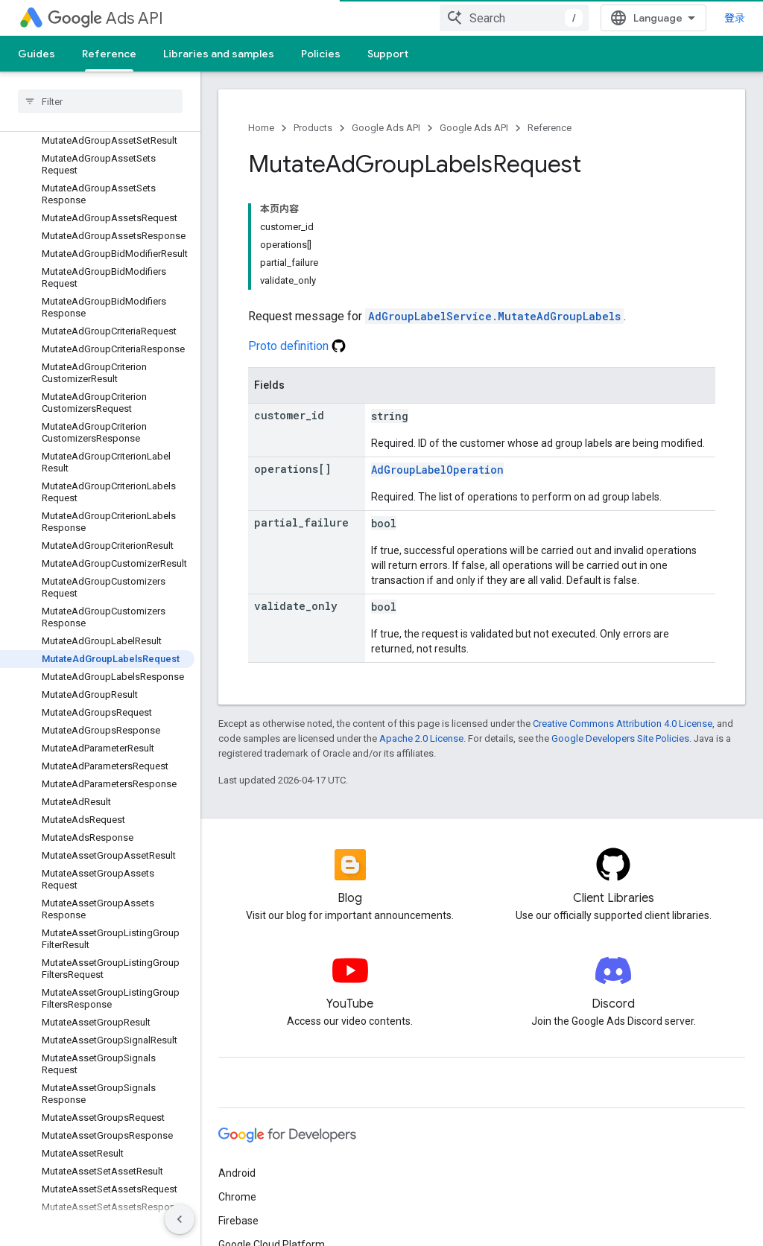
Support (387, 53)
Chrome (237, 1197)
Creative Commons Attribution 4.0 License (622, 723)
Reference (550, 127)
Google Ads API (386, 127)
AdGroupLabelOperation (437, 470)
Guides (36, 53)
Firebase (238, 1221)
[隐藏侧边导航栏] (179, 1219)
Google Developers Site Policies (620, 738)
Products (313, 127)
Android (237, 1173)
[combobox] (526, 17)
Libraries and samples (218, 53)
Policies (321, 53)
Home (261, 127)
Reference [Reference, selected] (109, 53)
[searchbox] (100, 101)
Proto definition (297, 346)
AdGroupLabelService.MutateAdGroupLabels (494, 316)
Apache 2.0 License (421, 738)
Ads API (105, 18)
